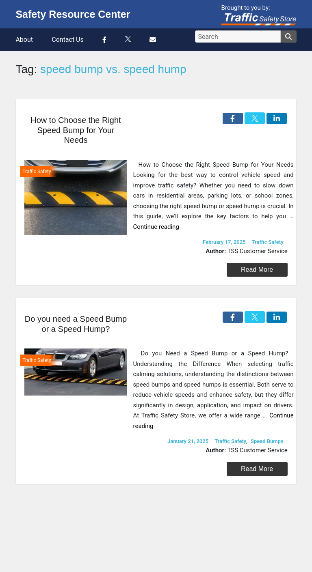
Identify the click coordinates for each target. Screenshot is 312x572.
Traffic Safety (268, 242)
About (24, 39)
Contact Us (68, 39)
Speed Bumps (267, 441)
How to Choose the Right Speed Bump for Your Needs (75, 130)
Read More (257, 269)
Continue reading (156, 226)
